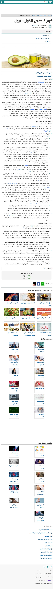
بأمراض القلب (43, 109)
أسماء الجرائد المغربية (46, 558)
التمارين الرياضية (12, 183)
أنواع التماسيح (48, 536)
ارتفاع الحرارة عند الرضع (46, 549)
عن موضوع (39, 571)
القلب (48, 136)
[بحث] (44, 2)
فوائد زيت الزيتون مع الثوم (45, 539)
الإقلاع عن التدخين (35, 203)
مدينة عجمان (49, 546)
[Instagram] (44, 567)
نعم (29, 277)
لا (24, 277)
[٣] (24, 228)
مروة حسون (34, 25)
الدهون (32, 152)
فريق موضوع (39, 577)
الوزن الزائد (11, 215)
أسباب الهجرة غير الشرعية (45, 530)
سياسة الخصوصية (38, 574)
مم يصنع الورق (48, 542)
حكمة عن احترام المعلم (46, 555)
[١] (11, 99)
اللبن (38, 180)
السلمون (19, 169)
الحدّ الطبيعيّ (28, 93)
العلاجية (33, 226)
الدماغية (32, 109)
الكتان (30, 171)
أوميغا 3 (26, 165)
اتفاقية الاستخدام (48, 574)
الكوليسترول (41, 82)
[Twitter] (48, 567)
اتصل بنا (50, 571)
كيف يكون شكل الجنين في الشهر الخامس (41, 533)
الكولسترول (35, 126)
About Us (50, 577)
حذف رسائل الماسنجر (46, 552)
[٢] (44, 130)
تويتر (34, 284)
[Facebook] (51, 567)
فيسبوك (38, 284)
